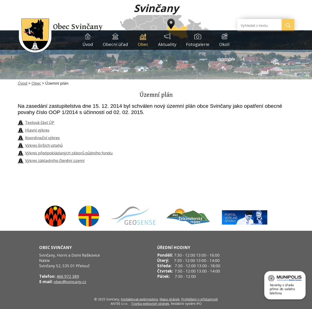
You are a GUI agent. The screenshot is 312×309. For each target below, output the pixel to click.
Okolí (224, 44)
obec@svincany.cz (70, 281)
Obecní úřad (115, 44)
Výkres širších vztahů (44, 145)
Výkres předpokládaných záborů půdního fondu (69, 153)
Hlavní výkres (37, 130)
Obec (143, 44)
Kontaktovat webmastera (139, 299)
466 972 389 (67, 276)
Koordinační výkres (42, 137)
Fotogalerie (197, 44)
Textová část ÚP (39, 122)
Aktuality (167, 44)
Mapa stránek (170, 299)
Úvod (87, 44)
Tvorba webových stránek (150, 303)
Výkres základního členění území (55, 160)
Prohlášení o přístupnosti (199, 299)
